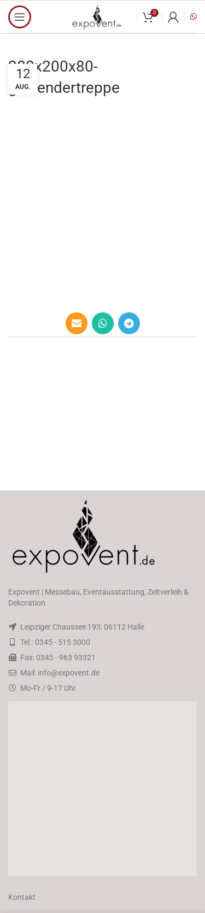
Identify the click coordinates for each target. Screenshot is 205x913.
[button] (102, 788)
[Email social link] (76, 323)
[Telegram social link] (129, 323)
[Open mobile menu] (20, 17)
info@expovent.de (68, 672)
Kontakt (22, 897)
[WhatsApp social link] (103, 323)
